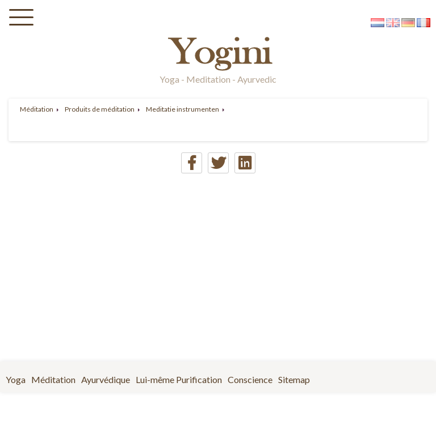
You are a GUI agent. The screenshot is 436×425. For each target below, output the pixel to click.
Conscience (250, 379)
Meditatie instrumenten (182, 109)
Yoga (16, 379)
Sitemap (294, 379)
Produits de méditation (100, 109)
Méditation (36, 109)
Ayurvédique (105, 379)
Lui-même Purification (179, 379)
